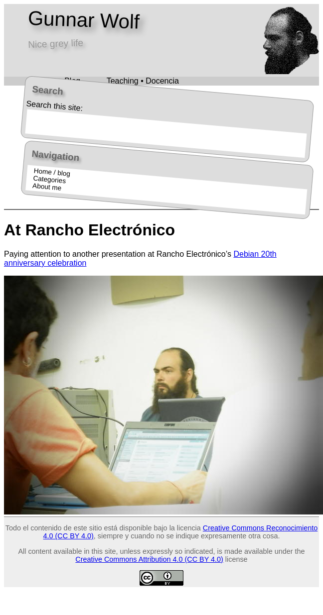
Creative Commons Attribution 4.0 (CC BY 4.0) (149, 559)
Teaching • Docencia (143, 81)
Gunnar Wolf (83, 20)
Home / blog (51, 172)
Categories (49, 179)
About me (46, 187)
